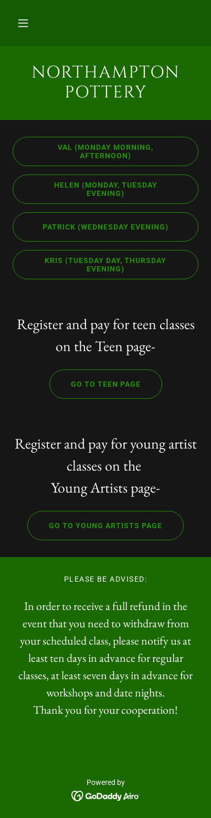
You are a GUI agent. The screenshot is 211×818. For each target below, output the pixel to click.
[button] (23, 23)
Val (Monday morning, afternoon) (83, 151)
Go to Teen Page (95, 384)
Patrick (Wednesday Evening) (90, 227)
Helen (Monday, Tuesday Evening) (85, 189)
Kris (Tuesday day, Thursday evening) (89, 264)
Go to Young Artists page (94, 525)
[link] (105, 83)
